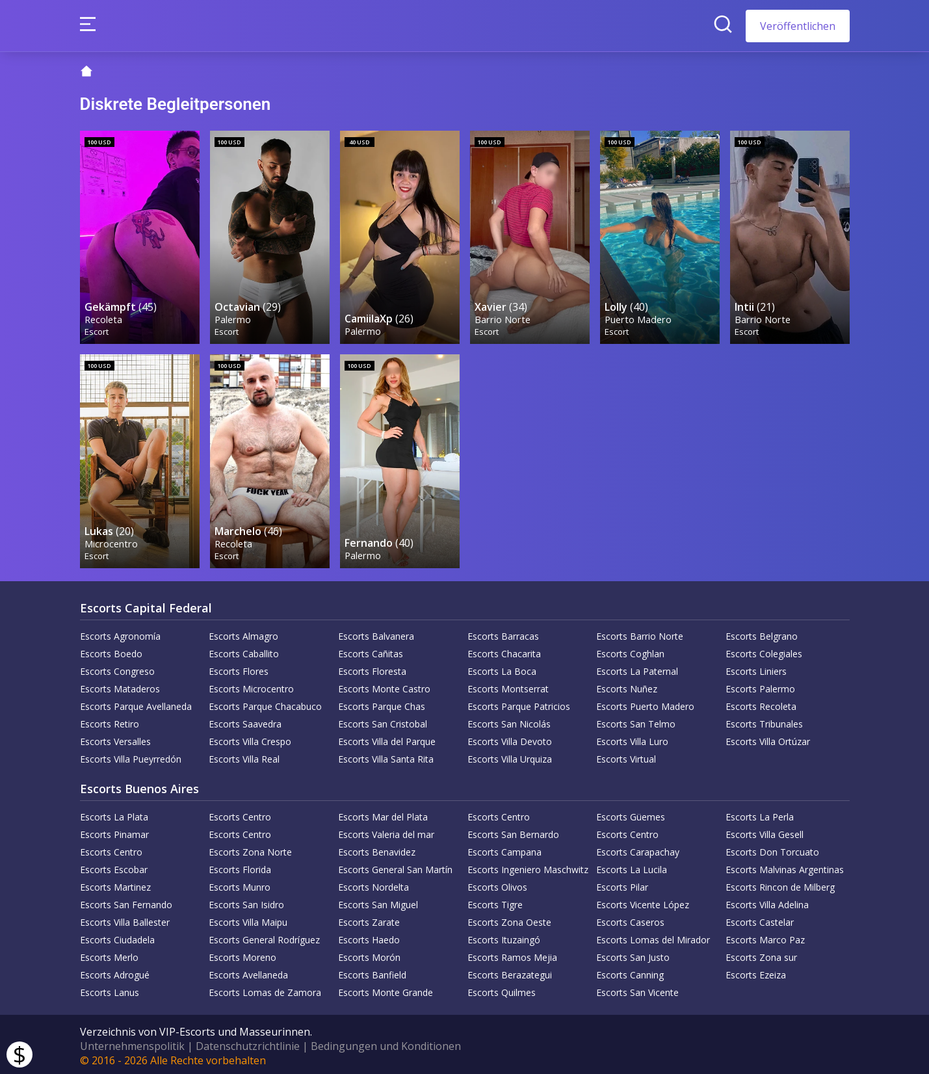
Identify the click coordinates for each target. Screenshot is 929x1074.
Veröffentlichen (797, 26)
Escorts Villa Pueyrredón (130, 756)
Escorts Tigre (495, 901)
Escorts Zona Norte (250, 849)
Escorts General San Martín (395, 866)
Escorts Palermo (760, 685)
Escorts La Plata (114, 813)
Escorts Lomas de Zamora (265, 989)
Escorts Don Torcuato (772, 849)
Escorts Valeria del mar (386, 831)
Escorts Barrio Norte (639, 633)
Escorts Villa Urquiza (509, 756)
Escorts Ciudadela (117, 936)
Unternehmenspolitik (132, 1043)
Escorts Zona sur (761, 954)
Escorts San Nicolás (509, 720)
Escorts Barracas (503, 633)
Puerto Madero (638, 317)
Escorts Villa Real (244, 756)
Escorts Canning (630, 971)
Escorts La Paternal (637, 668)
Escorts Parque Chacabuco (265, 703)
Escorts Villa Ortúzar (768, 738)
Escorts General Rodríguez (264, 936)
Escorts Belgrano (762, 633)
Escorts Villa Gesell (765, 831)
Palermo (233, 317)
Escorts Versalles (115, 738)
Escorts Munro (239, 884)
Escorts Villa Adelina (767, 901)
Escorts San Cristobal (382, 720)
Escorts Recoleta (761, 703)
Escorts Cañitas (370, 650)
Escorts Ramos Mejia (512, 954)
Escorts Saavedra (245, 720)
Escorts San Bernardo (513, 831)
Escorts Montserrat (508, 685)
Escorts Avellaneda (248, 971)
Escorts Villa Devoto (509, 738)
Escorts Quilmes (501, 989)
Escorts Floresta (372, 668)
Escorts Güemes (630, 813)
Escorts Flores (238, 668)
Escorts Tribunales (764, 720)
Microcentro (111, 540)
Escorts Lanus (109, 989)
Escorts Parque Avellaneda (136, 703)
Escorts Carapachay (637, 849)
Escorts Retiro (109, 720)
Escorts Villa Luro (632, 738)
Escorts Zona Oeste (509, 919)
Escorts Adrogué (115, 971)
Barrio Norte (503, 317)
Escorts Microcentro (251, 685)
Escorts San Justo (633, 954)
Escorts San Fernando (126, 901)
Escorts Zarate (369, 919)
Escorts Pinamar (114, 831)
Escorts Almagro (243, 633)
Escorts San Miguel (378, 901)
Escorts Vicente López (642, 901)
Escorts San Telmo (635, 720)
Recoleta (104, 317)
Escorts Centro (240, 813)
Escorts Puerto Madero (645, 703)
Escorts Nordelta (373, 884)
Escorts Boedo (111, 650)
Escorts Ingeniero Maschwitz (527, 866)
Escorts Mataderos (120, 685)
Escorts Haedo (369, 936)
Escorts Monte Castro (384, 685)
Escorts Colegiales (764, 650)
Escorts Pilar (622, 884)
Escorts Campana (504, 849)
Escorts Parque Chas (381, 703)
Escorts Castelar (760, 919)
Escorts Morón (369, 954)
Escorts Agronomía (120, 633)
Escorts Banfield (372, 971)
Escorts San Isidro (246, 901)
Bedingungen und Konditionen (386, 1043)
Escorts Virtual (626, 756)
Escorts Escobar (114, 866)
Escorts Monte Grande (385, 989)
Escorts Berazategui (509, 971)
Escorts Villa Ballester (125, 919)
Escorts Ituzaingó (503, 936)
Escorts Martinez (115, 884)
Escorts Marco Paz (765, 936)
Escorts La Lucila (631, 866)
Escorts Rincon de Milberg (780, 884)
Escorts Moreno (242, 954)
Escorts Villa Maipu (248, 919)
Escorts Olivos (497, 884)
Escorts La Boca (501, 668)
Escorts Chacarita (504, 650)
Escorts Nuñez (626, 685)
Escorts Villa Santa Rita (386, 756)
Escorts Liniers (756, 668)
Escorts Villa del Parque (387, 738)
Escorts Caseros (630, 919)
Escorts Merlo (109, 954)
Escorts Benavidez (376, 849)
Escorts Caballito (244, 650)
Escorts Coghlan (630, 650)
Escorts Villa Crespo (250, 738)
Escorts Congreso (117, 668)
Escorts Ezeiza (756, 971)
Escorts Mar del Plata (383, 813)
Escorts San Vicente (637, 989)
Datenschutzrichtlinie (248, 1043)
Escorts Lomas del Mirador (653, 936)
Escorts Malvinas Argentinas (785, 866)
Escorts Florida (240, 866)
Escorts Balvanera (376, 633)
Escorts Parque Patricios (518, 703)
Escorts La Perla (760, 813)
